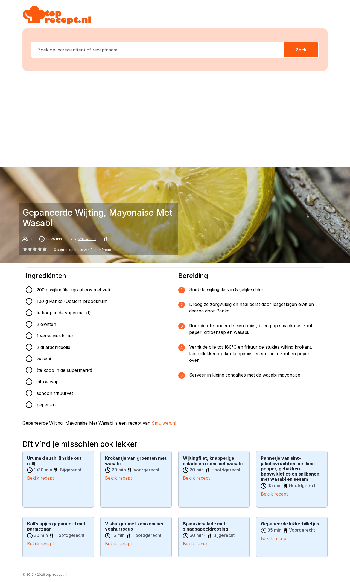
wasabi (44, 358)
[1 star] (29, 249)
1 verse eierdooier (55, 335)
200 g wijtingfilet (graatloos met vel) (73, 290)
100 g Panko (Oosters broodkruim (72, 301)
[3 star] (39, 249)
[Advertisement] (178, 118)
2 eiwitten (46, 324)
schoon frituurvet (55, 393)
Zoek (301, 50)
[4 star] (44, 249)
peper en (46, 404)
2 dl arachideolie (53, 347)
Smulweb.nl (87, 239)
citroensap (48, 381)
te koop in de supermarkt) (64, 312)
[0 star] (24, 249)
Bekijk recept (40, 477)
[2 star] (34, 249)
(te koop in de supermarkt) (64, 370)
